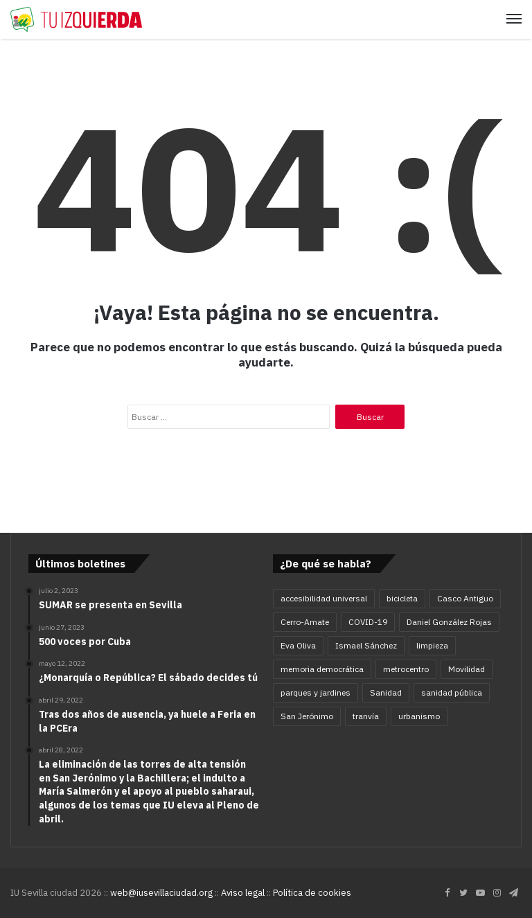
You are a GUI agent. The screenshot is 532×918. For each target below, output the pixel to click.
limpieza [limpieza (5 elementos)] (432, 645)
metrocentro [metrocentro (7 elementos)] (406, 669)
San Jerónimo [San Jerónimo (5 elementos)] (307, 716)
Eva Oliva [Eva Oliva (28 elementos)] (298, 645)
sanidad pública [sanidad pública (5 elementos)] (451, 692)
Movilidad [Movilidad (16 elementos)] (466, 669)
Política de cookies (312, 893)
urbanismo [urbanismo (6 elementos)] (419, 716)
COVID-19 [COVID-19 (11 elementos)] (367, 622)
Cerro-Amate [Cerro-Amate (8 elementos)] (305, 622)
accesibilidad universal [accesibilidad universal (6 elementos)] (324, 598)
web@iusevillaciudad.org (161, 893)
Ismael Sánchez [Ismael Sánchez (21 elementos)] (366, 645)
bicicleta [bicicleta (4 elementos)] (402, 598)
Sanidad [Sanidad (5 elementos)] (386, 692)
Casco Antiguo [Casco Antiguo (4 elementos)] (465, 598)
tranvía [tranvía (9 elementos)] (366, 716)
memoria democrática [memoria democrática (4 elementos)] (322, 669)
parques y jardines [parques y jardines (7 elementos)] (316, 692)
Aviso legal (243, 893)
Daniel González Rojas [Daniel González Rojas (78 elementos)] (449, 622)
